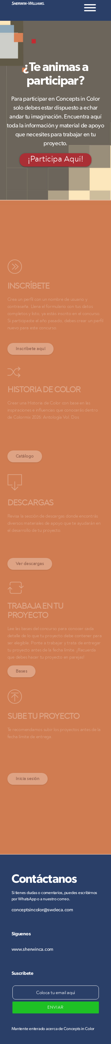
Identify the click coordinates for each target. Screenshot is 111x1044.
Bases (22, 671)
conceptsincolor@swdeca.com (42, 909)
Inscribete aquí (31, 349)
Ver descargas (30, 563)
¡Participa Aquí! (55, 159)
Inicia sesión (28, 778)
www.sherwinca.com (33, 949)
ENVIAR (55, 1007)
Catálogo (25, 456)
